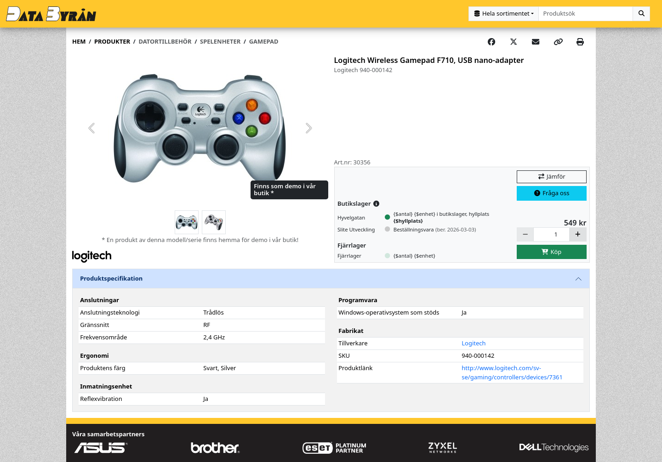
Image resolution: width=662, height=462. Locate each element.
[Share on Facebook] (491, 41)
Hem (79, 41)
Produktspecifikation (111, 277)
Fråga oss (552, 192)
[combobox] (585, 13)
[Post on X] (513, 41)
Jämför (551, 176)
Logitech (473, 342)
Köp (552, 251)
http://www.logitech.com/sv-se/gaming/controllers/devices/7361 (512, 372)
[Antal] (551, 234)
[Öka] (578, 234)
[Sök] (641, 13)
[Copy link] (558, 41)
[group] (200, 127)
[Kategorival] (503, 13)
